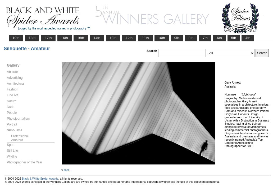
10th (161, 38)
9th (176, 38)
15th (80, 38)
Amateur (17, 140)
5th (233, 38)
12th (129, 38)
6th (219, 38)
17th (48, 38)
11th (145, 38)
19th (16, 38)
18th (32, 38)
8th (190, 38)
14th (96, 38)
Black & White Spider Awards (40, 178)
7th (205, 38)
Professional (20, 136)
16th (64, 38)
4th (247, 38)
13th (113, 38)
